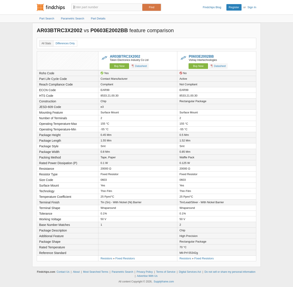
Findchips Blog (212, 7)
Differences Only (65, 43)
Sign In (252, 7)
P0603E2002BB (201, 56)
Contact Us (63, 271)
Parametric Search (122, 271)
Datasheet (139, 66)
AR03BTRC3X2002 (125, 56)
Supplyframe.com (164, 281)
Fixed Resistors (125, 258)
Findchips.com (51, 7)
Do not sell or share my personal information (230, 271)
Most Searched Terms (95, 271)
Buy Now (119, 66)
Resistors (106, 258)
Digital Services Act (190, 271)
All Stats (46, 43)
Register (234, 7)
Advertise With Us (147, 275)
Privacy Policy (145, 271)
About (76, 271)
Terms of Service (165, 271)
